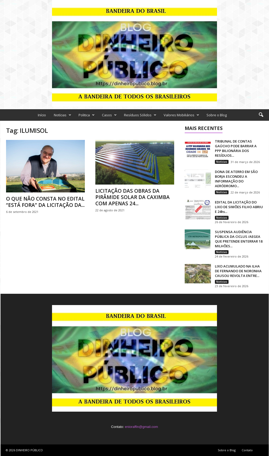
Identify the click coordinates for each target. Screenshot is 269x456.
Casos (109, 115)
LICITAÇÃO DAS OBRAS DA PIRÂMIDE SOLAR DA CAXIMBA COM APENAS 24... (132, 197)
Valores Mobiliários (181, 115)
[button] (261, 115)
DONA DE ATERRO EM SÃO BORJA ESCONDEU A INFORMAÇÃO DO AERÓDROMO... (236, 178)
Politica (87, 115)
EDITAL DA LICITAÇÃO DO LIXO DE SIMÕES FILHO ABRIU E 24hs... (239, 207)
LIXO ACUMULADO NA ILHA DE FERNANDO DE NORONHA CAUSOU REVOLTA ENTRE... (238, 271)
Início (42, 115)
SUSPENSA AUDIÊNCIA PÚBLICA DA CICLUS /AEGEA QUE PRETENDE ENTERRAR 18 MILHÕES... (238, 238)
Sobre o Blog (216, 115)
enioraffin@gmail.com (141, 427)
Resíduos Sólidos (140, 115)
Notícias (62, 115)
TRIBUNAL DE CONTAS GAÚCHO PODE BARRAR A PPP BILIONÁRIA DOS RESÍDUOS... (236, 148)
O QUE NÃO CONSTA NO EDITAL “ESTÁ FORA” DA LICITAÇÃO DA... (45, 201)
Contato (247, 450)
